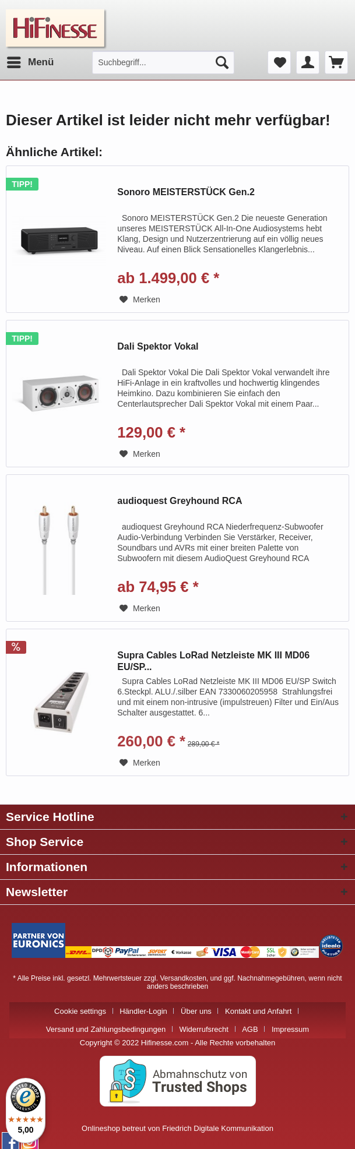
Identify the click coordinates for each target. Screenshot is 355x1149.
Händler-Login (143, 1011)
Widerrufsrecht (204, 1029)
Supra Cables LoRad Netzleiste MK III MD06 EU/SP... (213, 661)
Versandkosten (183, 978)
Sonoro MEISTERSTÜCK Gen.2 (186, 192)
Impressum (290, 1029)
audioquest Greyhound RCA (179, 501)
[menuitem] (29, 62)
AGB (250, 1029)
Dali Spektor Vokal (157, 346)
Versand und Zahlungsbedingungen (106, 1029)
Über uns (196, 1011)
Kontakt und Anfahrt (258, 1011)
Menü (30, 60)
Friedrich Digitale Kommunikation (217, 1128)
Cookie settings (80, 1011)
